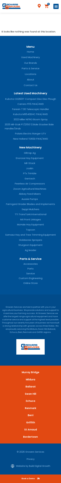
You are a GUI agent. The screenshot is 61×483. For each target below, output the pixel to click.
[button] (56, 6)
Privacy (31, 459)
